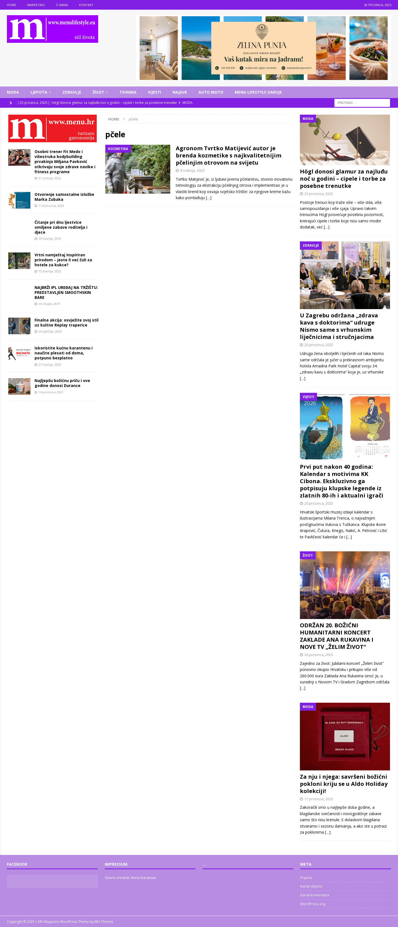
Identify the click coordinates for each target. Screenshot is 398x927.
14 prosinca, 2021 (51, 392)
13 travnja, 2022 (49, 271)
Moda (13, 92)
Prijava (306, 877)
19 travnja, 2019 (49, 238)
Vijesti (154, 92)
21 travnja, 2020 (49, 364)
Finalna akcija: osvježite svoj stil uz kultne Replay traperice (66, 322)
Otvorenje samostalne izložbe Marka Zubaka (64, 197)
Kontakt (86, 5)
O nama (62, 5)
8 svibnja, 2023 (192, 170)
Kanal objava (311, 886)
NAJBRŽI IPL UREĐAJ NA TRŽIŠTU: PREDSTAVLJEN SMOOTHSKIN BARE (66, 292)
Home (11, 5)
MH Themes (104, 921)
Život (98, 92)
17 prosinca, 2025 (318, 798)
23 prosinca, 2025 (318, 193)
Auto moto (210, 92)
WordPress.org (312, 903)
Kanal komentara (314, 894)
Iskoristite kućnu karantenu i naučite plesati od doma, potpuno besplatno (64, 352)
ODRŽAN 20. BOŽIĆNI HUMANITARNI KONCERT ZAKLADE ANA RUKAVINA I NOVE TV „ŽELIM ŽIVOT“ (336, 636)
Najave (179, 92)
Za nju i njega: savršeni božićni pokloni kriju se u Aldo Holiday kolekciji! (343, 784)
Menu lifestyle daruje (258, 92)
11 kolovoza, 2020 (51, 206)
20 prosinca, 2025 (318, 344)
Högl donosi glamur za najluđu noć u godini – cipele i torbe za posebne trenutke (344, 178)
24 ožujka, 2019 (49, 304)
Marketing (36, 5)
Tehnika (128, 92)
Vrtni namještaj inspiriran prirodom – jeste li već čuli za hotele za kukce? (63, 259)
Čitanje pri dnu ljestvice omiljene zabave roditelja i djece (61, 227)
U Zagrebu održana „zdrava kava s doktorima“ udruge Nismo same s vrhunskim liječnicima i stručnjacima (339, 326)
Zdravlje (71, 92)
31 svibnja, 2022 (49, 178)
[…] (208, 197)
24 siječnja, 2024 (50, 331)
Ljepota (38, 92)
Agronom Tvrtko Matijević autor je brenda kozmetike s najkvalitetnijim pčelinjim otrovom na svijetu (228, 155)
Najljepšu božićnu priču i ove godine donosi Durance (62, 383)
